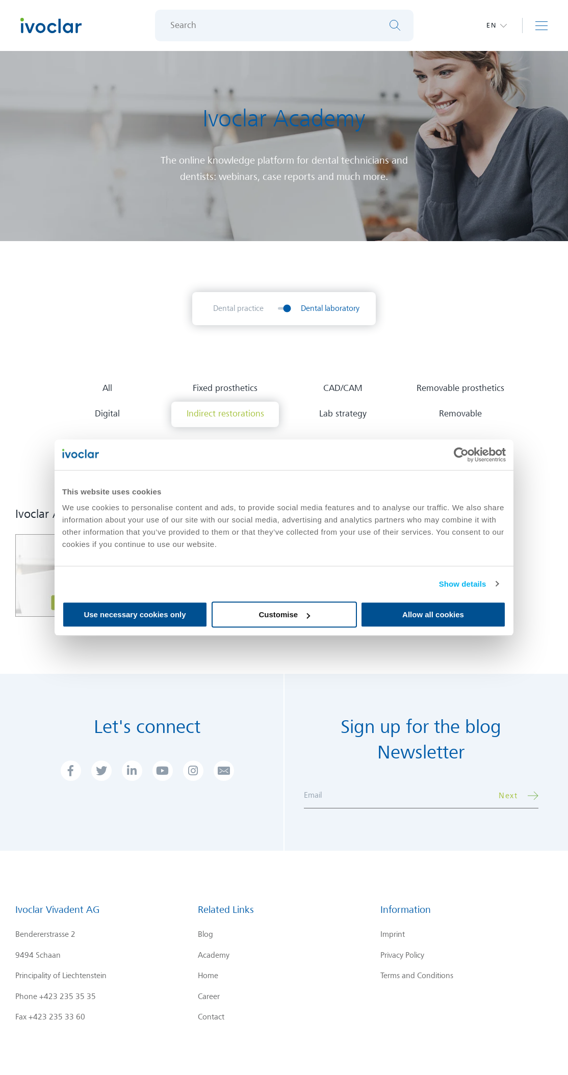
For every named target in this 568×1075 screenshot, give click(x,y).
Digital (107, 413)
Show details (462, 584)
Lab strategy (343, 413)
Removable (460, 413)
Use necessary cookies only (135, 614)
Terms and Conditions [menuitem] (416, 975)
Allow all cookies (433, 614)
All (107, 388)
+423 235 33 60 (57, 1016)
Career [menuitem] (209, 996)
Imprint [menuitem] (392, 934)
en (491, 25)
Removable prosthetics (460, 388)
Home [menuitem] (208, 975)
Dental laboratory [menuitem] (330, 308)
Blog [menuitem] (205, 934)
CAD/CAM (343, 388)
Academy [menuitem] (213, 955)
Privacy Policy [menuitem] (402, 955)
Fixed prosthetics (225, 388)
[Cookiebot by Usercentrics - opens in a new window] (461, 454)
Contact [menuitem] (211, 1016)
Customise (284, 614)
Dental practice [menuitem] (238, 308)
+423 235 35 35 (67, 996)
